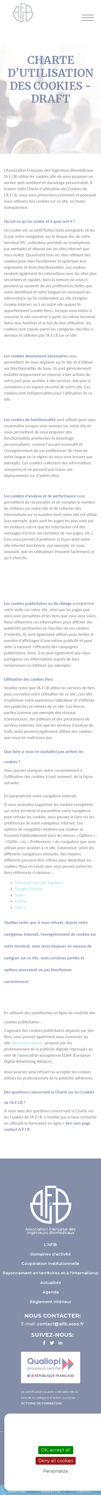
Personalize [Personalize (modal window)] (55, 1471)
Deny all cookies (55, 1460)
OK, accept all (56, 1450)
